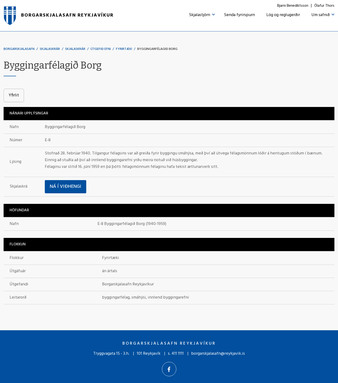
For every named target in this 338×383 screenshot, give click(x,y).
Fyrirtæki (124, 49)
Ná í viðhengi (65, 186)
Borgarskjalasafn (19, 49)
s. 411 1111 (176, 353)
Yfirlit (14, 95)
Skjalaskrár (50, 49)
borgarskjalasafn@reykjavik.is (218, 353)
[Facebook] (169, 369)
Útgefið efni (101, 49)
